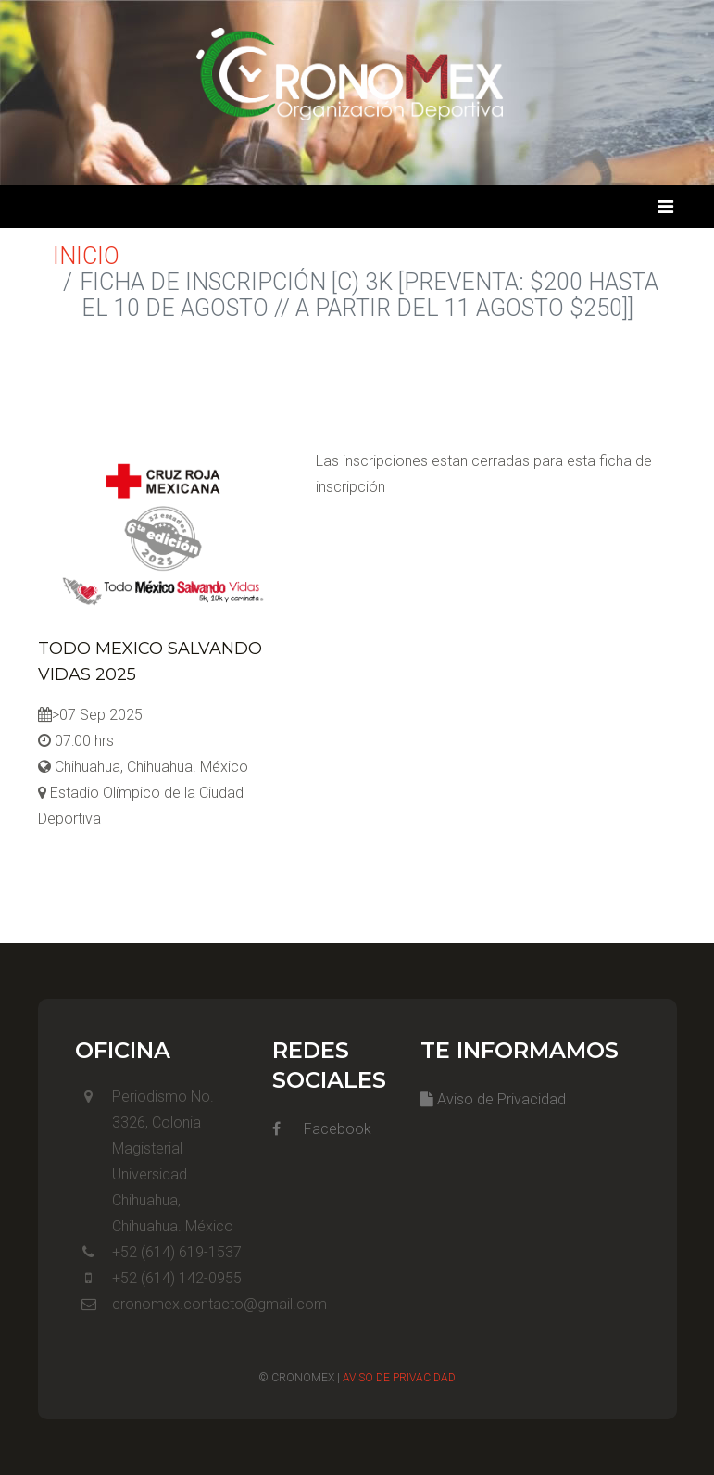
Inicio (86, 256)
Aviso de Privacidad (493, 1099)
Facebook (321, 1129)
